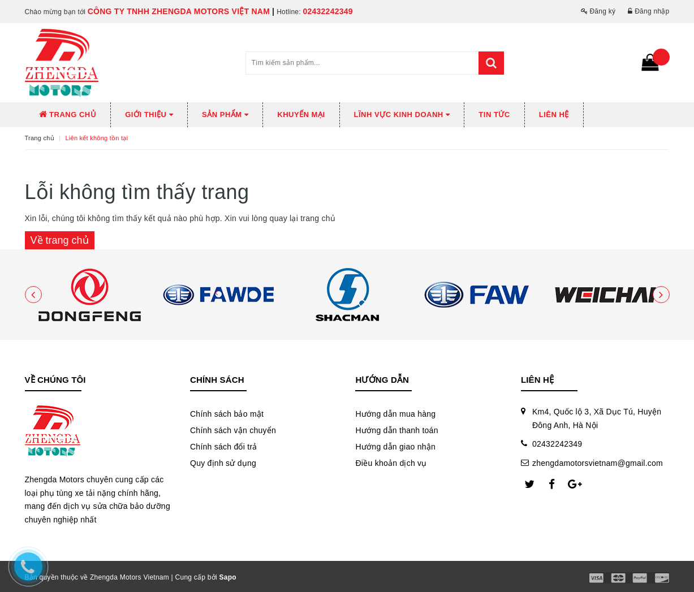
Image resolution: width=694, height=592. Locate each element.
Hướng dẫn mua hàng (395, 413)
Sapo (227, 577)
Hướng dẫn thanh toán (396, 430)
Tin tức (494, 114)
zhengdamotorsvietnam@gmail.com (597, 463)
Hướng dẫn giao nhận (395, 446)
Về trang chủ (60, 240)
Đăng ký (598, 11)
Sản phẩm (225, 114)
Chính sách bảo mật (227, 413)
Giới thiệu (149, 114)
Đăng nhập (648, 11)
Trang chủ (68, 114)
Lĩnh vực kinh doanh (402, 114)
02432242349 (327, 11)
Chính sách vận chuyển (233, 430)
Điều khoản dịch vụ (390, 463)
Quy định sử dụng (223, 463)
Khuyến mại (301, 114)
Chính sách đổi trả (223, 446)
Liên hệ (554, 114)
